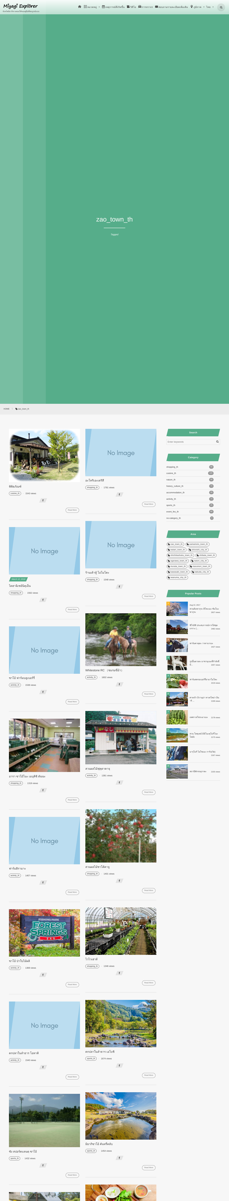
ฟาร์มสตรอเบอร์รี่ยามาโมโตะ (203, 679)
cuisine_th (15, 493)
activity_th (91, 677)
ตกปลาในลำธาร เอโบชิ (99, 1051)
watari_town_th (177, 550)
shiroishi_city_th (199, 550)
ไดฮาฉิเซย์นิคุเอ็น (20, 586)
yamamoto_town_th (198, 544)
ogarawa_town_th (178, 561)
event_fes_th (190, 511)
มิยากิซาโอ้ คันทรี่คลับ (99, 1144)
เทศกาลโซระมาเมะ (199, 717)
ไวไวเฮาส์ (91, 959)
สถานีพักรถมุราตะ (198, 771)
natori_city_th (200, 561)
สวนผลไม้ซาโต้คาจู (97, 867)
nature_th (190, 479)
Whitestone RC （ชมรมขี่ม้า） (104, 670)
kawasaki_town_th (179, 572)
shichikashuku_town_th (181, 555)
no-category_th (190, 518)
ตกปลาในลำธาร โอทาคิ (24, 1053)
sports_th (91, 1059)
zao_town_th (176, 544)
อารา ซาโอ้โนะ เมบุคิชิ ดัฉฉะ (27, 776)
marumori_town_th (201, 566)
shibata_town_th (207, 555)
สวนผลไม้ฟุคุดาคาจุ (97, 768)
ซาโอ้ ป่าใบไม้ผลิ (19, 961)
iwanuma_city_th (178, 577)
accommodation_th (190, 492)
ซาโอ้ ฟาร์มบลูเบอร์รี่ (22, 678)
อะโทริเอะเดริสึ (94, 480)
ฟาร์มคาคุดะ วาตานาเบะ (201, 643)
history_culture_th (190, 486)
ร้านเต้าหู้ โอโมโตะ (97, 572)
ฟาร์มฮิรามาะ (17, 868)
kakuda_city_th (202, 572)
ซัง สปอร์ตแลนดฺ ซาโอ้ (23, 1151)
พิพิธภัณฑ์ (15, 486)
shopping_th (92, 487)
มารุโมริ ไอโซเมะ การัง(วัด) (202, 752)
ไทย (208, 7)
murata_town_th (178, 566)
